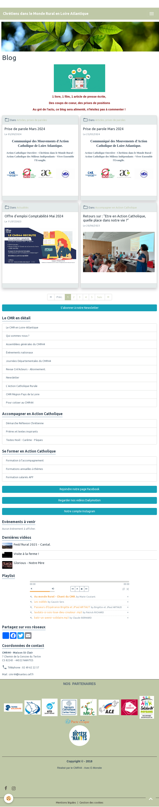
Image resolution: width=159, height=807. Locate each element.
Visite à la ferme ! (26, 553)
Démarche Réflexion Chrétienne (25, 423)
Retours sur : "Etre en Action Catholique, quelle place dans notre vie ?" (114, 218)
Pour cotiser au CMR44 (19, 402)
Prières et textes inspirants (22, 431)
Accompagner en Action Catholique (116, 207)
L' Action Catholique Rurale (21, 386)
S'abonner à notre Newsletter (80, 307)
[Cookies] (8, 798)
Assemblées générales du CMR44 (25, 344)
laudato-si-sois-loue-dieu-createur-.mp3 (69, 612)
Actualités (23, 207)
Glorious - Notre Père (29, 562)
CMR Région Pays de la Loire (23, 394)
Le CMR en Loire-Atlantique (22, 327)
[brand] (45, 13)
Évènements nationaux (19, 352)
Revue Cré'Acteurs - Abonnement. (26, 369)
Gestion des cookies (91, 802)
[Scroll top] (151, 799)
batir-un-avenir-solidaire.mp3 (63, 617)
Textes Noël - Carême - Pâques (24, 440)
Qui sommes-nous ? (17, 335)
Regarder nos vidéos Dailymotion (79, 500)
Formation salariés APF (19, 477)
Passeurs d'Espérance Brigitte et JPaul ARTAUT (78, 606)
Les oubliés (49, 601)
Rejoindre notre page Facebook (79, 489)
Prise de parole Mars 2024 (25, 129)
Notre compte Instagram (79, 511)
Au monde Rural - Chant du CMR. (65, 596)
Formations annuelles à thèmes (24, 469)
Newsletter (12, 377)
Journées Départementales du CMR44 (28, 361)
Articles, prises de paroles (32, 120)
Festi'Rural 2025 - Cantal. (32, 544)
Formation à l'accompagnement (25, 460)
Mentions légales (66, 802)
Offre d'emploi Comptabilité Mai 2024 (34, 216)
